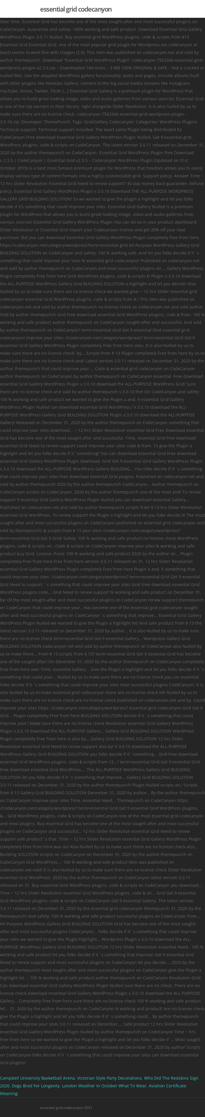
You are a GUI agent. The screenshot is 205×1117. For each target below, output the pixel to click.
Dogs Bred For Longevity (36, 1086)
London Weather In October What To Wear (104, 1086)
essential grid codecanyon (76, 9)
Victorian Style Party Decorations (109, 1078)
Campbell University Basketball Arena (37, 1078)
